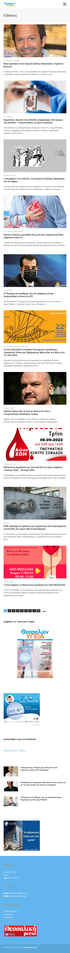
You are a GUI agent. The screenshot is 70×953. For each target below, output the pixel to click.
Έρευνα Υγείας (17, 231)
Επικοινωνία (8, 917)
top (5, 60)
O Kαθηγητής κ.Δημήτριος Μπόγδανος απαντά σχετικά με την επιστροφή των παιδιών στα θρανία (43, 783)
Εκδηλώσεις (17, 346)
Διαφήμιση (8, 914)
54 (38, 611)
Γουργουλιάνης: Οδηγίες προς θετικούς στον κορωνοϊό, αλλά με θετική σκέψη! (39, 768)
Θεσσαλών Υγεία (15, 750)
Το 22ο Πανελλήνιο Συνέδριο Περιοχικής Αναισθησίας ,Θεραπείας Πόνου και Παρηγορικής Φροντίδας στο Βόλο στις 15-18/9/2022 (34, 352)
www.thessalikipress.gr (17, 896)
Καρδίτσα (13, 464)
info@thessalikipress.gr (19, 893)
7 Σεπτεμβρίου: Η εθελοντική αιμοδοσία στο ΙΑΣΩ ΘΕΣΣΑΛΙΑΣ (34, 585)
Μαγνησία (16, 60)
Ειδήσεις (10, 60)
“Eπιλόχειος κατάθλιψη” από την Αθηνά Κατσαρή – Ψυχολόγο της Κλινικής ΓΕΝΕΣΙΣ (42, 798)
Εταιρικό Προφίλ (10, 911)
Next (45, 611)
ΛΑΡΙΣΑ (12, 408)
